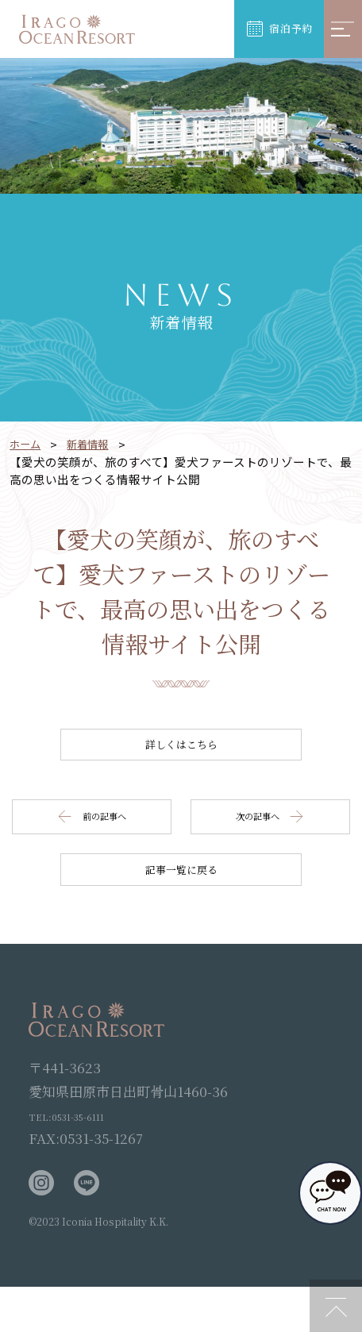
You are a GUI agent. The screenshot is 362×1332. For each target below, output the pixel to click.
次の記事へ (264, 839)
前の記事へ (98, 839)
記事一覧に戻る (181, 906)
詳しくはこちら (181, 752)
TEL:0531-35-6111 (85, 1160)
